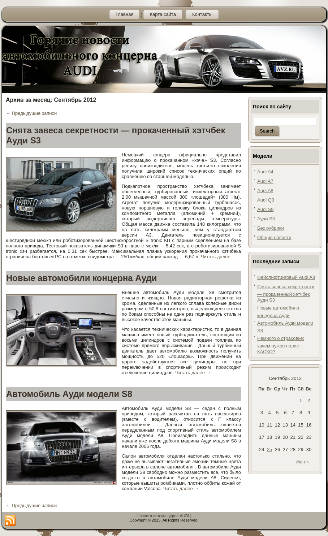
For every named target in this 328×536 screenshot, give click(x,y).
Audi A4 (265, 171)
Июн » (302, 461)
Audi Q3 (265, 200)
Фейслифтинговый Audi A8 (286, 277)
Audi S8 (265, 209)
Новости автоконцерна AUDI (163, 516)
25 (269, 449)
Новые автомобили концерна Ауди (81, 278)
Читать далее (219, 256)
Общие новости (274, 237)
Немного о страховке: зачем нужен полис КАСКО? (280, 345)
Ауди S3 (266, 218)
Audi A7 (265, 181)
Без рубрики (270, 228)
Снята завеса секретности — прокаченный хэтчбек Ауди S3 (285, 293)
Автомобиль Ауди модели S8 (69, 394)
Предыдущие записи (31, 113)
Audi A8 (265, 190)
